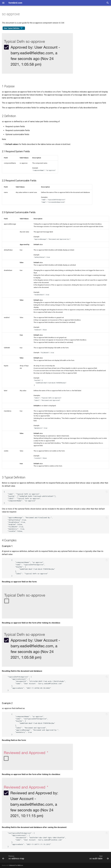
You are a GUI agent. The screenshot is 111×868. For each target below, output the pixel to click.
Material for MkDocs (16, 865)
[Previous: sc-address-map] (13, 857)
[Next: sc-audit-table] (99, 857)
